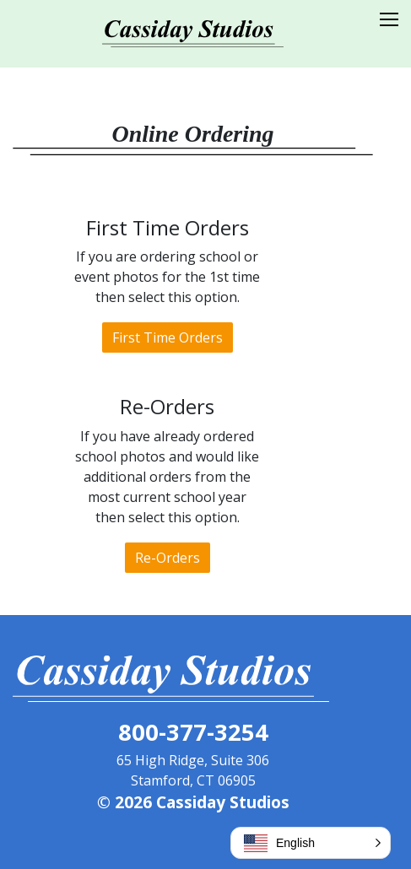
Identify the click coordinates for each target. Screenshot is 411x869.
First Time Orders (167, 337)
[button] (310, 843)
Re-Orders (167, 557)
